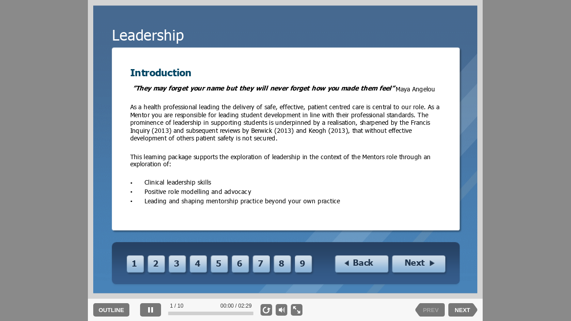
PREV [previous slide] (431, 310)
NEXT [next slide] (462, 310)
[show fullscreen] (296, 310)
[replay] (266, 310)
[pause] (150, 310)
